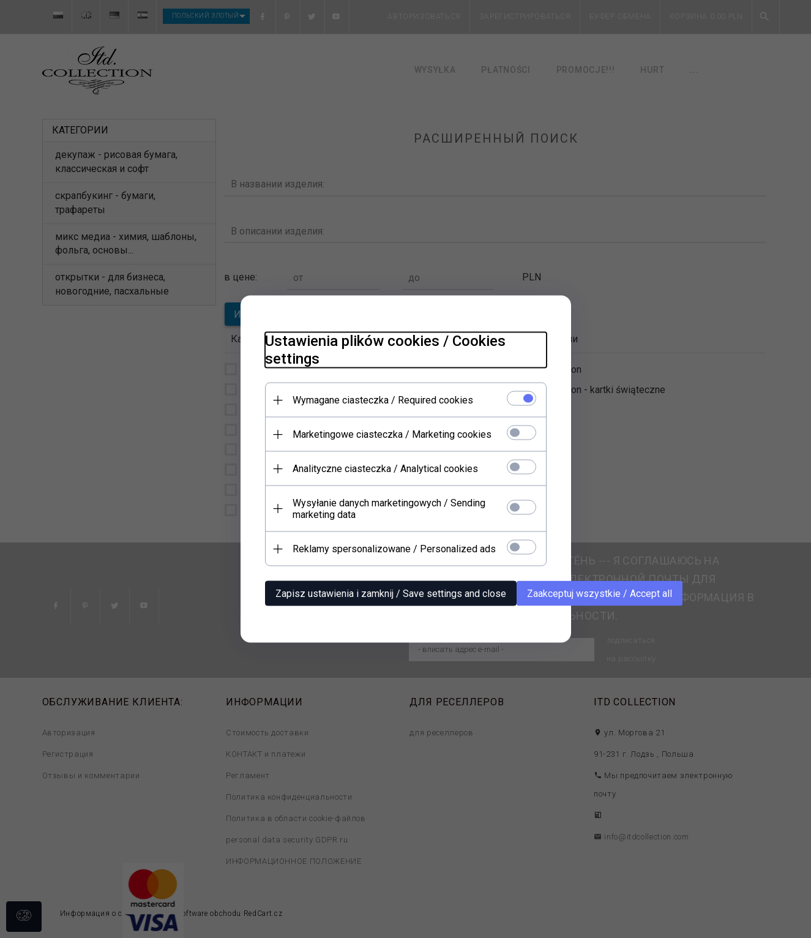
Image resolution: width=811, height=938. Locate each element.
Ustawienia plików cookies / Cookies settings (385, 349)
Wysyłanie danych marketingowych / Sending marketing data (389, 508)
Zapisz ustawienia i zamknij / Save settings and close (390, 593)
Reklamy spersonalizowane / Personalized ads (394, 549)
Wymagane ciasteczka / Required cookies (383, 400)
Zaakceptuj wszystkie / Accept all (599, 593)
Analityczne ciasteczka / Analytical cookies (385, 469)
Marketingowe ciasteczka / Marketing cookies (392, 434)
